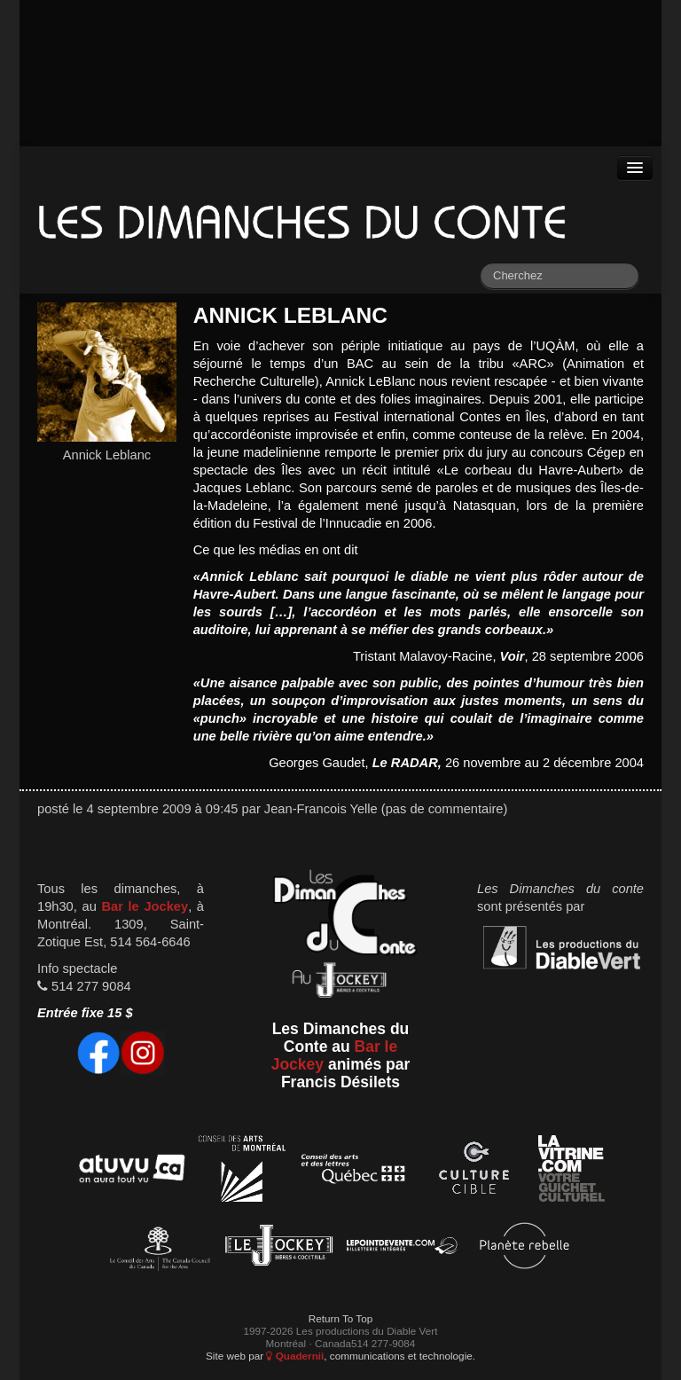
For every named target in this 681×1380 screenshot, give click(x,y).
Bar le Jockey (144, 906)
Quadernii (295, 1355)
